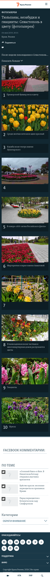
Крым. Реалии (8, 37)
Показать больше (12, 60)
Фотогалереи (9, 12)
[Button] (9, 43)
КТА (19, 576)
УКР (30, 576)
